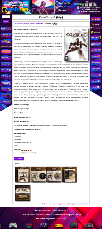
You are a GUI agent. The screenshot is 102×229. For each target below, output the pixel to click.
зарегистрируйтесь (58, 204)
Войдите (45, 204)
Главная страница (21, 23)
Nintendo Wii (36, 23)
